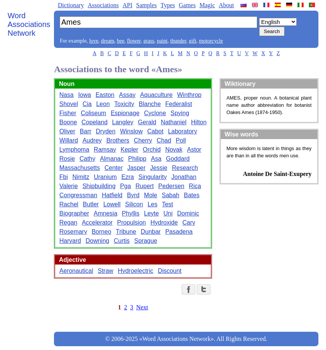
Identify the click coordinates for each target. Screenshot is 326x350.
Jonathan (183, 177)
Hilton (199, 122)
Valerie (68, 186)
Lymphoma (74, 149)
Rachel (68, 204)
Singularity (152, 177)
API (127, 5)
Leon (103, 104)
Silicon (134, 204)
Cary (188, 222)
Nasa (66, 95)
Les (152, 204)
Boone (68, 122)
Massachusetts (79, 168)
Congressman (78, 195)
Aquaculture (156, 95)
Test (167, 204)
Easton (104, 95)
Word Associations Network (29, 24)
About (226, 5)
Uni (167, 213)
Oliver (67, 131)
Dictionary (71, 5)
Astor (194, 149)
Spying (180, 113)
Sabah (170, 195)
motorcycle (211, 41)
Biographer (74, 213)
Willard (68, 140)
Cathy (87, 158)
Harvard (70, 241)
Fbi (63, 177)
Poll (181, 140)
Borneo (101, 231)
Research (185, 168)
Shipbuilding (99, 186)
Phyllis (130, 213)
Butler (91, 204)
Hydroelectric (135, 271)
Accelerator (97, 222)
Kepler (129, 149)
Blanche (150, 104)
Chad (164, 140)
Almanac (111, 158)
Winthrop (189, 95)
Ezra (127, 177)
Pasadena (179, 231)
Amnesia (105, 213)
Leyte (151, 213)
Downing (97, 241)
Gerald (147, 122)
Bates (191, 195)
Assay (127, 95)
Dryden (106, 131)
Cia (87, 104)
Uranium (105, 177)
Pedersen (171, 186)
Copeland (95, 122)
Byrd (133, 195)
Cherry (143, 140)
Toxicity (124, 104)
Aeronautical (76, 271)
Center (113, 168)
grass (148, 41)
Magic (207, 5)
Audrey (92, 140)
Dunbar (150, 231)
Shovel (68, 104)
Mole (150, 195)
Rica (195, 186)
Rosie (67, 158)
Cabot (155, 131)
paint (162, 41)
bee (120, 41)
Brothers (117, 140)
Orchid (152, 149)
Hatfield (112, 195)
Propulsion (131, 222)
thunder (178, 41)
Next (142, 307)
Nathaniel (174, 122)
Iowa (84, 95)
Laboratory (182, 131)
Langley (122, 122)
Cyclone (155, 113)
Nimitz (81, 177)
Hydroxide (164, 222)
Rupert (145, 186)
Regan (68, 222)
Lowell (111, 204)
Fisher (67, 113)
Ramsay (105, 149)
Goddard (178, 158)
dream (107, 41)
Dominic (188, 213)
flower (134, 41)
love (93, 41)
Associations (103, 5)
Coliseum (93, 113)
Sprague (145, 241)
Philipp (137, 158)
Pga (125, 186)
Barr (85, 131)
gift (192, 41)
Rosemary (73, 231)
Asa (156, 158)
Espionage (125, 113)
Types (167, 5)
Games (187, 5)
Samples (146, 5)
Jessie (158, 168)
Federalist (178, 104)
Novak (173, 149)
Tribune (126, 231)
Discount (170, 271)
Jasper (136, 168)
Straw (105, 271)
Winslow (131, 131)
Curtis (122, 241)
